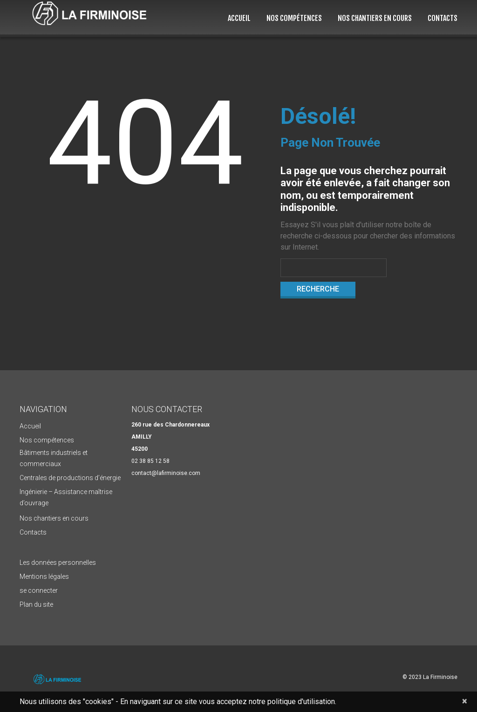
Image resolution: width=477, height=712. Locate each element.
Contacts (442, 18)
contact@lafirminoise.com (165, 473)
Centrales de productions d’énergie (70, 477)
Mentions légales (44, 576)
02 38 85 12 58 (150, 461)
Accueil (239, 18)
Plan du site (36, 604)
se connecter (39, 590)
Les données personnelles (58, 562)
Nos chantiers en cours (375, 18)
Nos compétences (294, 18)
